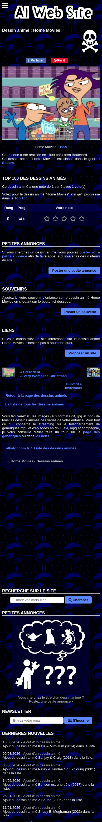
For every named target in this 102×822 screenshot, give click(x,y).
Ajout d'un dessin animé (41, 742)
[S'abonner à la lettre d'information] (37, 720)
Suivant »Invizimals (73, 386)
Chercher (78, 600)
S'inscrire (78, 720)
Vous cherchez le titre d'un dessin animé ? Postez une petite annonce (51, 659)
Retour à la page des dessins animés (36, 395)
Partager (35, 60)
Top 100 (20, 198)
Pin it (59, 60)
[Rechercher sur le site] (37, 600)
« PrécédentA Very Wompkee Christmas (43, 374)
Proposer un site (82, 353)
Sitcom (8, 163)
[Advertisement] (51, 532)
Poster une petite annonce (74, 270)
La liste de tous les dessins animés (34, 404)
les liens (42, 436)
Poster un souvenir (80, 312)
